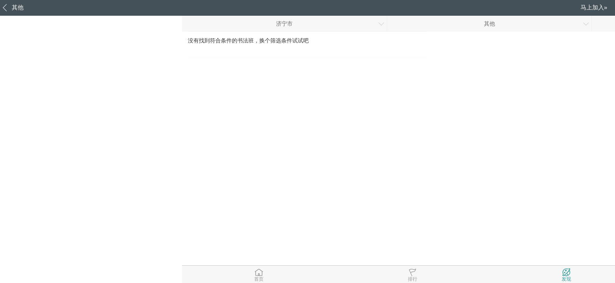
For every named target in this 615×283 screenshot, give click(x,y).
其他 (18, 7)
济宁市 (284, 23)
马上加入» (593, 7)
